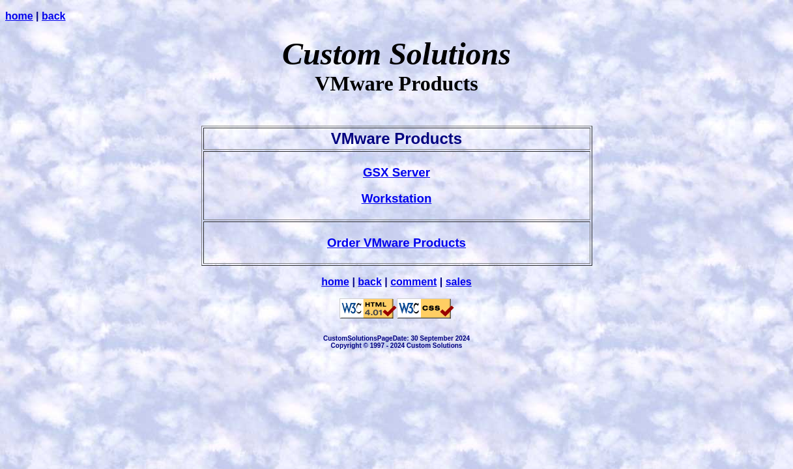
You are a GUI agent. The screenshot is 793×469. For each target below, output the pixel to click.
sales (459, 281)
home (19, 15)
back (53, 15)
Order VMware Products (396, 242)
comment (413, 281)
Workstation (397, 198)
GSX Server (396, 172)
